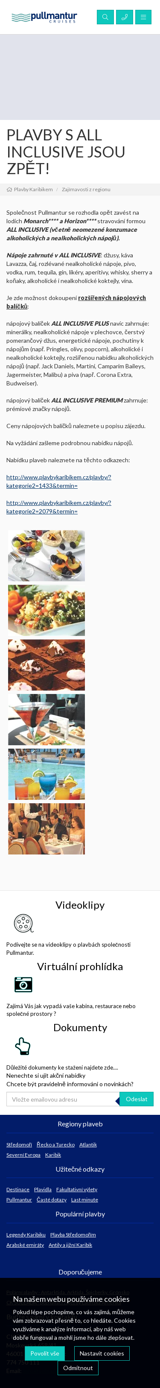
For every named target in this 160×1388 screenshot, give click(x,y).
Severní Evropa (23, 1155)
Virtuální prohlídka (80, 966)
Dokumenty (80, 1027)
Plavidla (43, 1189)
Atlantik (88, 1144)
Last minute (84, 1199)
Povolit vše (44, 1353)
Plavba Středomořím (73, 1234)
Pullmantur (19, 1199)
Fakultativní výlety (76, 1189)
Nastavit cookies (102, 1353)
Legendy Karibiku (26, 1234)
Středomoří (19, 1144)
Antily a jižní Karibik (70, 1245)
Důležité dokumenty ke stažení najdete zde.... (62, 1053)
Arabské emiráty (25, 1245)
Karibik (53, 1155)
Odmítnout (78, 1367)
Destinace (17, 1189)
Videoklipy (80, 904)
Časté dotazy (52, 1199)
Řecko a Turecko (56, 1144)
